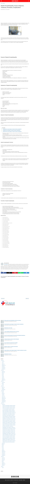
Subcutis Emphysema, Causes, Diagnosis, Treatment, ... (9, 423)
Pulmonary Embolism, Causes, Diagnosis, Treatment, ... (9, 421)
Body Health (15, 1)
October (3, 366)
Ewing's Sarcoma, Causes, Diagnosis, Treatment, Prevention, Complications (12, 131)
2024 (2, 456)
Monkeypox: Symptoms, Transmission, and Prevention (11, 346)
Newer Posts (2, 298)
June (3, 361)
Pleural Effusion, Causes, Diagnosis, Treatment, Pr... (9, 415)
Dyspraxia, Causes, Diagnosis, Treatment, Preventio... (9, 406)
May (3, 383)
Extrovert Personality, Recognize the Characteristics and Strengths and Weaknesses (14, 335)
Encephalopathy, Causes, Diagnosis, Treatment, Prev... (9, 433)
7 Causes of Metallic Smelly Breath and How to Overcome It (11, 331)
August (3, 378)
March (3, 372)
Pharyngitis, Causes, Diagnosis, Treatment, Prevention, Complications (11, 130)
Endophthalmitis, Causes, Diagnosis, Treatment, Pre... (9, 427)
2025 (2, 466)
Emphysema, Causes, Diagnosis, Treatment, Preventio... (9, 422)
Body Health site (6, 264)
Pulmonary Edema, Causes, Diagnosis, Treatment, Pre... (9, 412)
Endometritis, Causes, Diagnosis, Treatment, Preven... (9, 432)
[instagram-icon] (14, 476)
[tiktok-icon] (18, 476)
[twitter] (9, 272)
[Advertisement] (15, 16)
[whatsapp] (21, 272)
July (3, 377)
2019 (2, 370)
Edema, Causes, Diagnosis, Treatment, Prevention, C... (9, 411)
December (3, 389)
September (4, 365)
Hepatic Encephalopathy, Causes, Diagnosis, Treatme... (9, 434)
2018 (2, 360)
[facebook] (3, 272)
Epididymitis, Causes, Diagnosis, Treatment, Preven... (9, 439)
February (3, 371)
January (3, 382)
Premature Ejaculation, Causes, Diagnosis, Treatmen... (9, 416)
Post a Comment (7, 9)
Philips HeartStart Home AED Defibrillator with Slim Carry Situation (12, 320)
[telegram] (26, 272)
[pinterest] (15, 272)
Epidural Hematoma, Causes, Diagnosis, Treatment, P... (9, 440)
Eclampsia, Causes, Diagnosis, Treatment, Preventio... (9, 417)
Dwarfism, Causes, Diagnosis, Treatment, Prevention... (9, 405)
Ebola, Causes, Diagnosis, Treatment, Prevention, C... (9, 410)
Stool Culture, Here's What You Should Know (8, 426)
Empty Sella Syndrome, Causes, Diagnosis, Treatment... (9, 428)
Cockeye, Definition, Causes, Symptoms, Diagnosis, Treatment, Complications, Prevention (15, 350)
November (3, 367)
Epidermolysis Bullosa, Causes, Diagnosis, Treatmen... (9, 438)
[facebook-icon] (12, 476)
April (3, 388)
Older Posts (27, 298)
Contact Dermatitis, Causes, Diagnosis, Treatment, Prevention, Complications (13, 324)
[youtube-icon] (16, 476)
